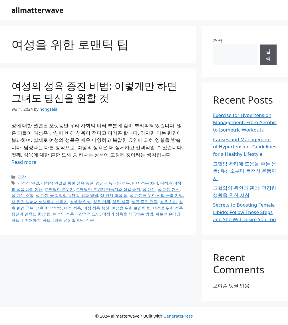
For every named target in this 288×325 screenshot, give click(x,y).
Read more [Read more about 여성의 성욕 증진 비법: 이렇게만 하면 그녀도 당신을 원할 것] (23, 162)
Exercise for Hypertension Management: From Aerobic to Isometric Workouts (245, 122)
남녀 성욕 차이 (145, 183)
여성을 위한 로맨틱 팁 (131, 208)
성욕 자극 (120, 201)
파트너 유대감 (168, 214)
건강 (22, 176)
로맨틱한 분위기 (59, 189)
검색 (218, 40)
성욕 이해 (101, 201)
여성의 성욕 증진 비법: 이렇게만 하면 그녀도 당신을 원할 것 (94, 91)
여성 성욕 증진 (96, 208)
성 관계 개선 (169, 189)
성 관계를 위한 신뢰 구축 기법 (156, 195)
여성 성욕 (72, 208)
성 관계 (149, 189)
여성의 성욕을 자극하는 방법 (127, 214)
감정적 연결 (28, 183)
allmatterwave (37, 10)
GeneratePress (178, 316)
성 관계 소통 (22, 195)
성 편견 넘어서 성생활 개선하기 (39, 201)
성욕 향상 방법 (49, 208)
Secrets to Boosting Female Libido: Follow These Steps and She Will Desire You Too (244, 212)
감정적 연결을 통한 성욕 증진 (67, 183)
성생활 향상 (80, 201)
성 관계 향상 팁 (113, 195)
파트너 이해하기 (26, 220)
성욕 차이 (168, 201)
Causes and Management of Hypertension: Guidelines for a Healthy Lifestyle (244, 146)
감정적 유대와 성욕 (113, 183)
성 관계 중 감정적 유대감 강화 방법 (67, 195)
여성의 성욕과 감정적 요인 (76, 214)
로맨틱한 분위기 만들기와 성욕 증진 (108, 189)
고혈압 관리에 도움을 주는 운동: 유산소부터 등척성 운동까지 (244, 170)
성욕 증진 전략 (145, 201)
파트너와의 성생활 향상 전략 (68, 220)
